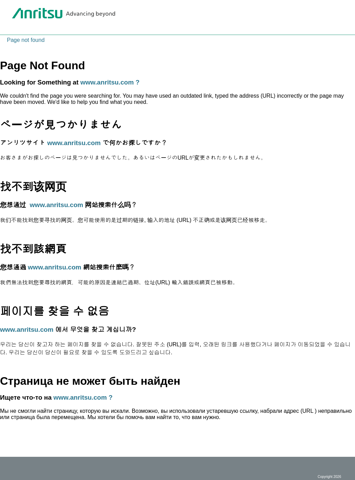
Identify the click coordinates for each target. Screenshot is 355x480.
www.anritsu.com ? (110, 82)
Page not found (26, 40)
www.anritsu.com (74, 142)
